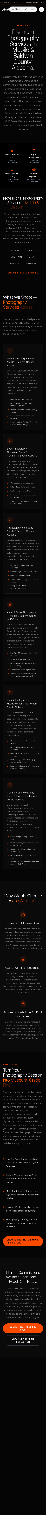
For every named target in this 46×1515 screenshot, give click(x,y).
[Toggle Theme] (25, 12)
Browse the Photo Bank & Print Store (22, 1241)
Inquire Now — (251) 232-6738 (23, 1328)
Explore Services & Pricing (23, 273)
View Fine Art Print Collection (23, 1340)
